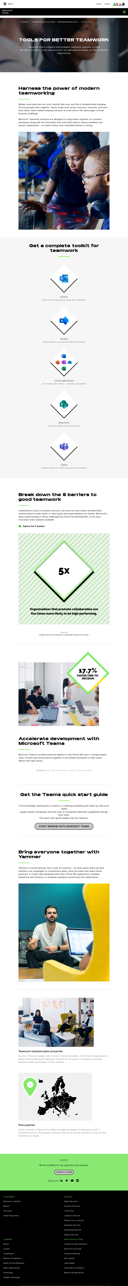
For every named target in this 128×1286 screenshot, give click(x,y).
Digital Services (71, 1199)
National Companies (12, 1256)
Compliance (8, 1251)
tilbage (24, 20)
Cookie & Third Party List (31, 1284)
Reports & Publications (74, 1270)
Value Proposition (11, 1213)
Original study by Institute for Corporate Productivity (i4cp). (64, 632)
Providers (7, 1209)
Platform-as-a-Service (74, 1218)
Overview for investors (74, 1266)
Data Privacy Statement (54, 1284)
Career (6, 1247)
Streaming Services (72, 1228)
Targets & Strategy (11, 1275)
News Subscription (11, 1266)
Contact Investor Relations (75, 1242)
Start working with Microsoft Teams (64, 824)
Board (6, 1242)
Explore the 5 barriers (34, 524)
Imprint (70, 1284)
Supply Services (71, 1232)
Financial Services (72, 1204)
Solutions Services (72, 1223)
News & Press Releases (13, 1261)
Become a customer (12, 1199)
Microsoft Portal (7, 12)
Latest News (69, 1261)
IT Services (69, 1209)
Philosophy (8, 1270)
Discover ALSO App (72, 1247)
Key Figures (69, 1256)
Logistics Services (72, 1213)
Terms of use (80, 1284)
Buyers (6, 1204)
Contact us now (64, 1170)
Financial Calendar (72, 1251)
